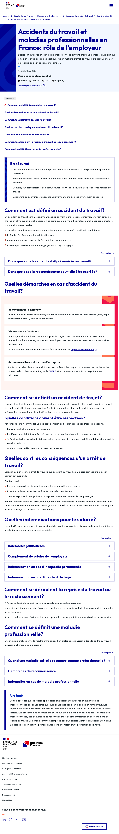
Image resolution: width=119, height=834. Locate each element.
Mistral (22, 81)
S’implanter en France (11, 789)
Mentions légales (9, 758)
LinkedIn (4, 819)
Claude (46, 81)
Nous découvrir (9, 795)
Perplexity (58, 81)
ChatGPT (34, 81)
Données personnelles (12, 763)
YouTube (24, 819)
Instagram (17, 819)
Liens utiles (7, 800)
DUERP (52, 371)
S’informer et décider (11, 784)
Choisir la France (9, 779)
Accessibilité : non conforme (14, 774)
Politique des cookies (11, 768)
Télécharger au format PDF (31, 85)
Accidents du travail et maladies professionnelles (29, 19)
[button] (111, 6)
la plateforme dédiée (82, 349)
